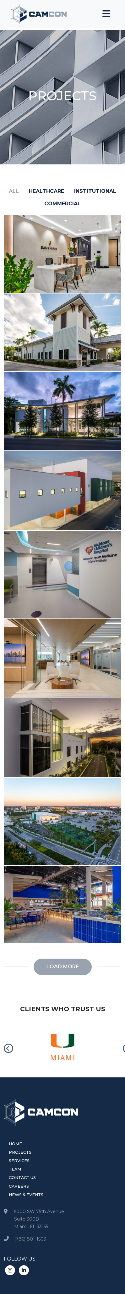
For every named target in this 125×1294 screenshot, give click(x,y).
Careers (19, 1186)
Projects (20, 1152)
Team (15, 1169)
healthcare (46, 191)
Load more (62, 967)
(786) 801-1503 (30, 1239)
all (14, 191)
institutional (95, 191)
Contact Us (22, 1177)
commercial (62, 204)
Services (19, 1160)
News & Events (26, 1194)
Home (15, 1143)
